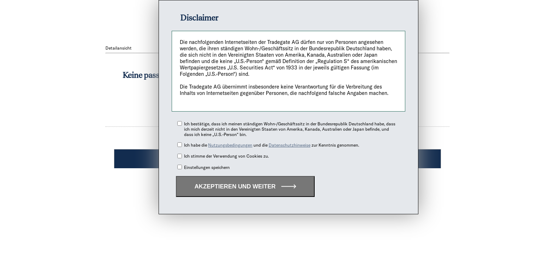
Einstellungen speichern (207, 167)
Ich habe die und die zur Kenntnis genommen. (271, 145)
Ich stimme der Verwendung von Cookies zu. (226, 156)
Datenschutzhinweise (289, 145)
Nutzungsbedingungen (230, 145)
